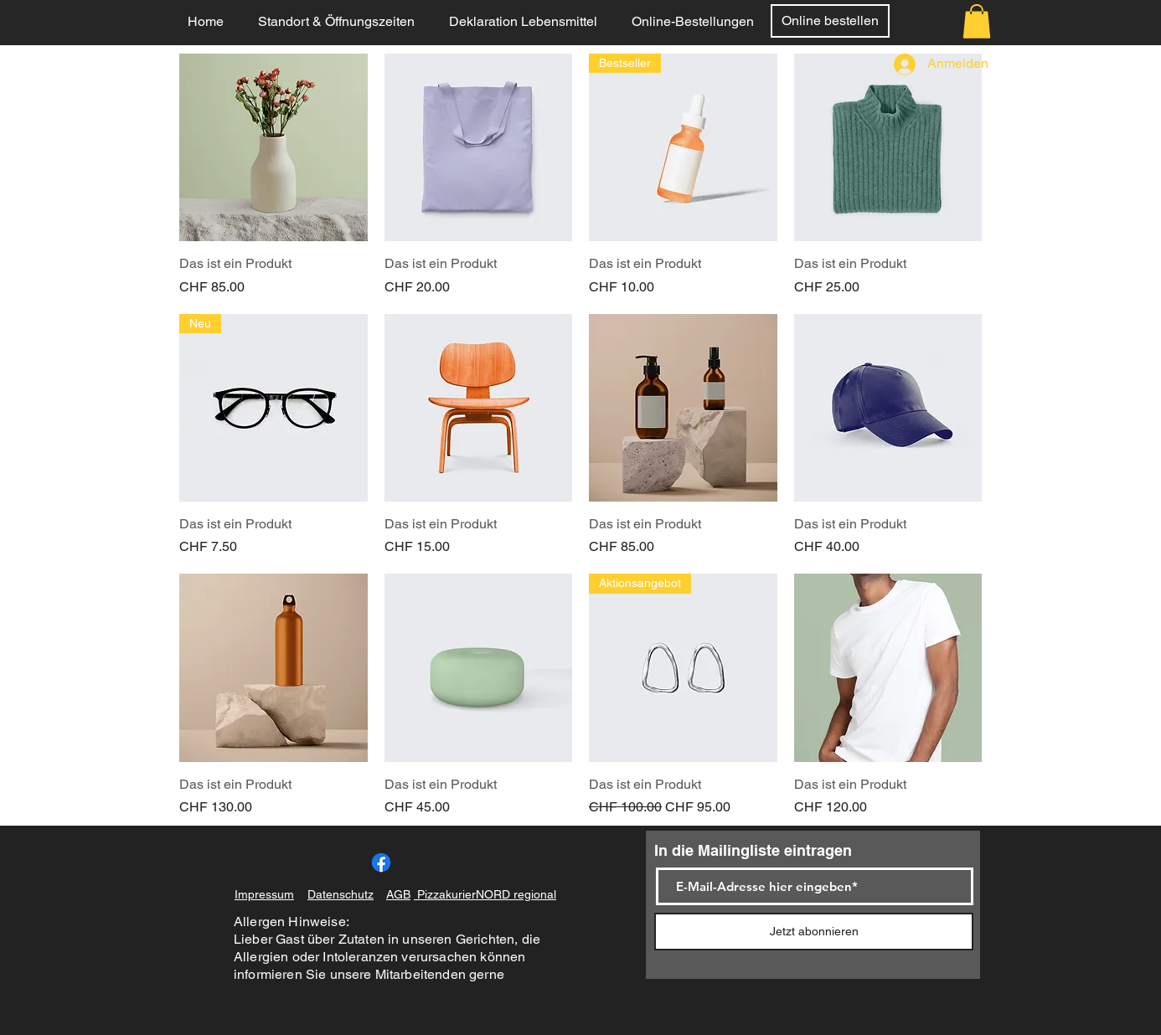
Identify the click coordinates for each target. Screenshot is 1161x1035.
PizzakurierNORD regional (485, 894)
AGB (398, 894)
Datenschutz (340, 894)
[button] (976, 21)
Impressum (264, 894)
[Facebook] (381, 862)
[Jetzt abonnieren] (813, 931)
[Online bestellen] (830, 21)
